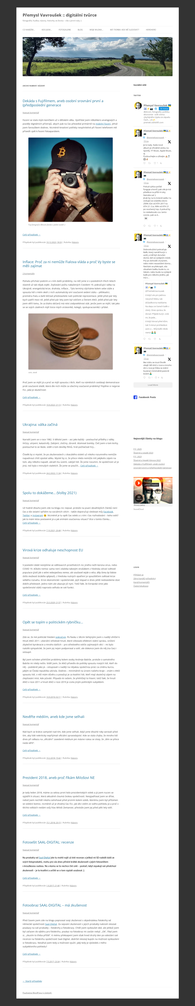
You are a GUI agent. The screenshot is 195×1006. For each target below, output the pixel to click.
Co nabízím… (29, 29)
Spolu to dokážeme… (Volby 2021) (49, 492)
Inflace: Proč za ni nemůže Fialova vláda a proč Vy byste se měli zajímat (69, 263)
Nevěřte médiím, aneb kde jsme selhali (53, 716)
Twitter (26, 515)
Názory (75, 242)
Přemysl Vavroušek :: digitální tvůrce (60, 15)
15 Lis (146, 141)
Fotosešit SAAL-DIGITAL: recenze (48, 842)
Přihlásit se (138, 574)
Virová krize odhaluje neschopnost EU (53, 550)
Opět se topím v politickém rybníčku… (53, 622)
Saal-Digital (44, 857)
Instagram (37, 515)
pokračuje (61, 637)
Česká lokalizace (140, 586)
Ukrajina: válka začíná (40, 424)
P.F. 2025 (137, 449)
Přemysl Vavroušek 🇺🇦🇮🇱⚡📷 (157, 132)
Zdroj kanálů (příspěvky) (144, 578)
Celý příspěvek (32, 234)
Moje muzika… (96, 29)
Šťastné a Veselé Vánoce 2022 (147, 460)
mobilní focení (103, 123)
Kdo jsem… (47, 29)
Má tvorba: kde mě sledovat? (124, 29)
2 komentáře (29, 273)
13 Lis (146, 183)
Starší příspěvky (32, 981)
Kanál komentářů (141, 582)
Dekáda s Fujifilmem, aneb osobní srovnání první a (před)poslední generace (63, 102)
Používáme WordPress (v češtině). (37, 992)
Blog (80, 29)
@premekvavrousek (155, 137)
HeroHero (151, 29)
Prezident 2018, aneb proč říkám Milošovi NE (59, 777)
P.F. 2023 (137, 456)
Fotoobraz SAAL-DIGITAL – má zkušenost (55, 905)
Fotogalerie (65, 29)
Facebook (108, 511)
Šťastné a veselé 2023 (143, 452)
